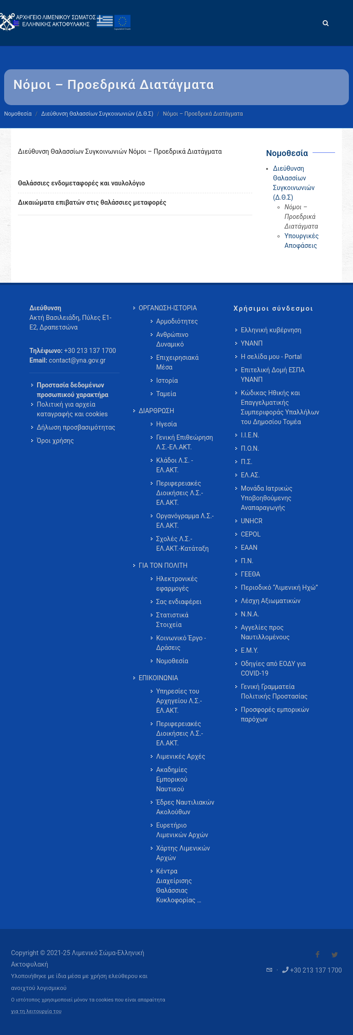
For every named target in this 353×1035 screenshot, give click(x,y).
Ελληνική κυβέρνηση (271, 330)
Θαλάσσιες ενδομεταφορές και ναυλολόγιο (81, 183)
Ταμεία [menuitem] (166, 393)
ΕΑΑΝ (249, 547)
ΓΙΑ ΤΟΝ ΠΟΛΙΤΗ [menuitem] (163, 565)
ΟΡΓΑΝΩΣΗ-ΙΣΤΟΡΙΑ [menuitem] (168, 308)
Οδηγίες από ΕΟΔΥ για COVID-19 (273, 668)
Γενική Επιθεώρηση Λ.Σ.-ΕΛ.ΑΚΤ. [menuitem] (184, 442)
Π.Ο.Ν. (250, 448)
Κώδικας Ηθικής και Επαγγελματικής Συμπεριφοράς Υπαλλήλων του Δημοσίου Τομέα (280, 407)
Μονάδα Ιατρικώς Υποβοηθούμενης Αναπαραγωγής (266, 498)
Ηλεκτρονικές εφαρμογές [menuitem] (177, 583)
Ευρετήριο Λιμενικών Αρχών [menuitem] (182, 830)
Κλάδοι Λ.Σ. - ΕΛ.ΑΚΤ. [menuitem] (174, 465)
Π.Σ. (246, 461)
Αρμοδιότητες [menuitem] (177, 321)
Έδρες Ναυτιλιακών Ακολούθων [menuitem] (185, 807)
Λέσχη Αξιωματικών (271, 600)
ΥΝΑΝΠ (252, 343)
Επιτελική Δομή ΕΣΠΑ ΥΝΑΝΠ (273, 374)
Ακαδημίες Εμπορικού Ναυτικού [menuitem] (172, 779)
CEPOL (251, 534)
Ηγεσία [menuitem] (166, 424)
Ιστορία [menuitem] (167, 380)
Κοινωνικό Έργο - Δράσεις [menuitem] (181, 642)
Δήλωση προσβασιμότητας (76, 427)
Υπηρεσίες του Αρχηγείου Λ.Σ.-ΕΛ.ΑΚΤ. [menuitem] (179, 701)
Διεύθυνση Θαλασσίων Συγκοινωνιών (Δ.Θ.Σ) (97, 114)
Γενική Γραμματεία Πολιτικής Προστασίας (274, 691)
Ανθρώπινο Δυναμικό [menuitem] (172, 339)
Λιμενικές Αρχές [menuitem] (180, 756)
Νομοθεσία (18, 114)
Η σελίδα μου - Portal (271, 356)
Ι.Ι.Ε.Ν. (250, 435)
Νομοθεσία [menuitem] (172, 661)
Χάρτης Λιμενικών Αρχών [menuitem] (183, 853)
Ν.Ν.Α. (250, 614)
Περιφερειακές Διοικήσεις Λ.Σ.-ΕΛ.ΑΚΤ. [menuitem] (179, 493)
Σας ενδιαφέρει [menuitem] (179, 601)
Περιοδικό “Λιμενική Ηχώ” (279, 587)
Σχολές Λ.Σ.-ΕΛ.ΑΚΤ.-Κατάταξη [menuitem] (182, 543)
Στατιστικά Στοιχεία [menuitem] (172, 619)
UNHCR (251, 521)
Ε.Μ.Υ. (249, 650)
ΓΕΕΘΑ (250, 574)
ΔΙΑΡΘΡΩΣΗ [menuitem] (156, 410)
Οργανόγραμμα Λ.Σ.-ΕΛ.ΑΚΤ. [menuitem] (185, 520)
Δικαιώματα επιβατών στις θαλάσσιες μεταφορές (92, 202)
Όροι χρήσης (55, 440)
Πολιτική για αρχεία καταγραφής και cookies (72, 409)
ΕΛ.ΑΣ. (250, 475)
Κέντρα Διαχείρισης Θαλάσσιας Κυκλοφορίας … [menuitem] (178, 885)
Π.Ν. (247, 561)
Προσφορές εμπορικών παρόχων (275, 714)
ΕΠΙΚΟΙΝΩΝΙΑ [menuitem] (158, 678)
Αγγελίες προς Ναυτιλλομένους (265, 632)
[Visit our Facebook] (317, 954)
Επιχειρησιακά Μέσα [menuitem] (177, 362)
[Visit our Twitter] (334, 954)
